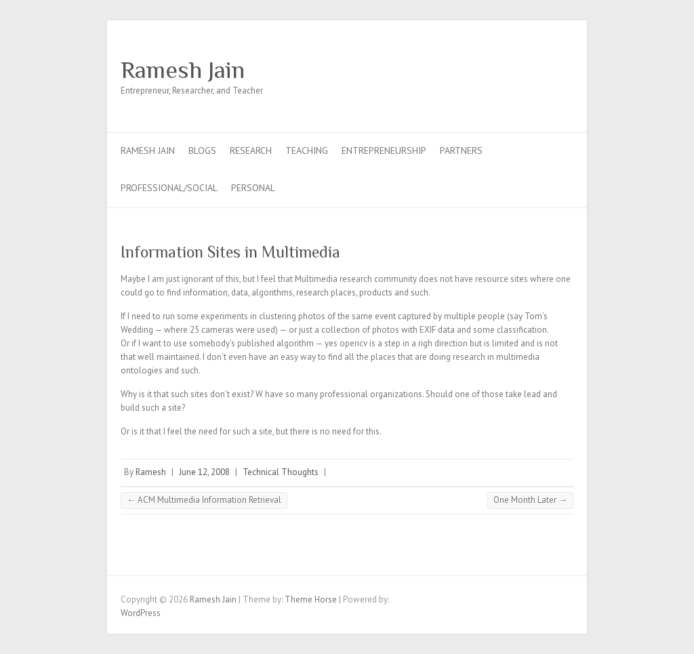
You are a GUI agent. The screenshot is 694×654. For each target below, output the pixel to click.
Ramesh (151, 472)
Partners (461, 150)
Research (251, 150)
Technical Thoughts (281, 472)
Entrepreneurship (384, 150)
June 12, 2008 (204, 472)
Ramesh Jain (183, 69)
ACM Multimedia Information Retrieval (204, 500)
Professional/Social (169, 188)
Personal (253, 188)
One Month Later (530, 500)
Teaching (306, 150)
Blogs (202, 150)
